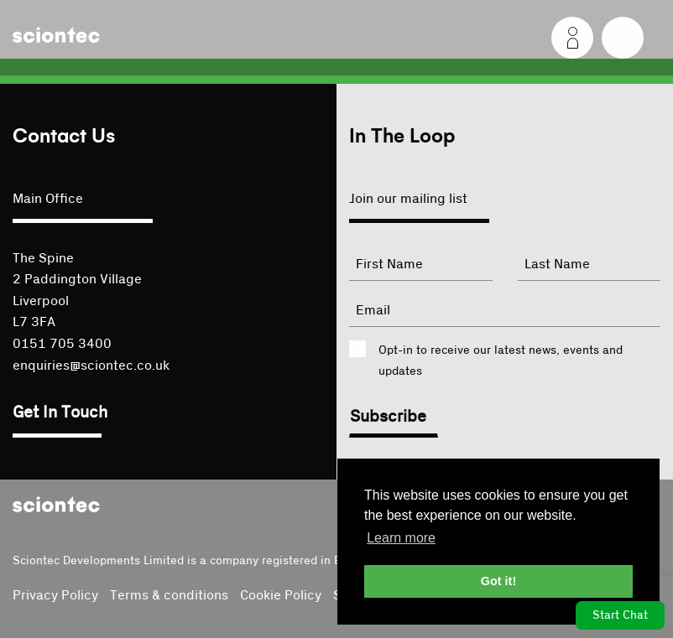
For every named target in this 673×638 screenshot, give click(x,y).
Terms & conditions (169, 595)
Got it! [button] (498, 581)
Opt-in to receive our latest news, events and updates (500, 361)
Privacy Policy (55, 595)
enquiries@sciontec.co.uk (91, 365)
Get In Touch (60, 412)
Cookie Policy (280, 595)
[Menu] (623, 38)
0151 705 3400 (62, 343)
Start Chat (620, 615)
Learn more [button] (401, 538)
